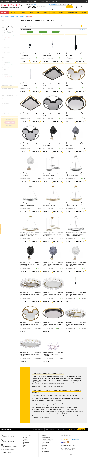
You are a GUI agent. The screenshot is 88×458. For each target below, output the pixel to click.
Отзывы (27, 1)
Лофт (6, 69)
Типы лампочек (45, 451)
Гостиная (30, 32)
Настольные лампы (9, 35)
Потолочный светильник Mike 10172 (29, 114)
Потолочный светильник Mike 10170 (52, 325)
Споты (6, 39)
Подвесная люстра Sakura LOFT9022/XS (50, 355)
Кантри (6, 67)
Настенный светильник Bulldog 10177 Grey (52, 265)
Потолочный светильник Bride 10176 (29, 355)
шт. (70, 429)
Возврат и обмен (45, 442)
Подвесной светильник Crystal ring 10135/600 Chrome (75, 174)
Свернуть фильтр (26, 26)
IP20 (5, 98)
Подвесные (7, 50)
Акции (24, 445)
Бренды (48, 1)
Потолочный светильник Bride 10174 (75, 325)
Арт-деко (7, 60)
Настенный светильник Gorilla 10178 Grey (75, 144)
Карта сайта (25, 446)
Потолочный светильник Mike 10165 (29, 144)
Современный (23, 16)
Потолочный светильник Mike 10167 (29, 325)
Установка (33, 1)
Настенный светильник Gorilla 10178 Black (52, 144)
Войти (85, 1)
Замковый (7, 62)
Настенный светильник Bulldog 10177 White (75, 265)
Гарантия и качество (46, 440)
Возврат (21, 1)
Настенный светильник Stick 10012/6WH (28, 84)
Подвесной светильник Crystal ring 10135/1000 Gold (29, 234)
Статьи (43, 449)
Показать (10, 122)
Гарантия (14, 1)
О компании (27, 435)
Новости (44, 448)
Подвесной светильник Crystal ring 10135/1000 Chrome (75, 234)
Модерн (7, 71)
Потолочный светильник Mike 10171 (52, 84)
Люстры (6, 32)
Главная (3, 16)
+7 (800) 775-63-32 (36, 6)
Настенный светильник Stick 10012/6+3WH (51, 54)
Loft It (6, 106)
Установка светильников (47, 439)
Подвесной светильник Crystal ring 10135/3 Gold (52, 234)
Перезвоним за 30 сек (54, 4)
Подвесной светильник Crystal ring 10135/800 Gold (52, 204)
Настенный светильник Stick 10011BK (74, 295)
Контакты (54, 1)
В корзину (35, 61)
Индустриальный (8, 64)
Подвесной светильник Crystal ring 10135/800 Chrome (29, 204)
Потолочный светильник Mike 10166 (52, 114)
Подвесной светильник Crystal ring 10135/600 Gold (75, 204)
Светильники (14, 16)
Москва (34, 4)
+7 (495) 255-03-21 (36, 8)
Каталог (4, 12)
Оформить (81, 429)
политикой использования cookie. (68, 452)
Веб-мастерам (45, 443)
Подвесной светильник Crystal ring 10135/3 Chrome (52, 174)
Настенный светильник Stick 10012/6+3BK (28, 54)
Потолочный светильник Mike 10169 (75, 114)
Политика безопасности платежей (68, 445)
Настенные (7, 47)
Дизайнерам (41, 1)
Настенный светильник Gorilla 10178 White (29, 174)
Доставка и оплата (5, 1)
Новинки (25, 443)
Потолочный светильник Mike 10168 (75, 84)
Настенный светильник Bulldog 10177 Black (29, 265)
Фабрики (25, 439)
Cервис (44, 435)
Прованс (6, 74)
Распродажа (26, 442)
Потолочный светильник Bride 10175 (52, 295)
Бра (5, 30)
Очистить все (81, 29)
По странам (25, 440)
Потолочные (7, 52)
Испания (6, 113)
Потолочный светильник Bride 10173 (29, 295)
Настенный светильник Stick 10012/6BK (74, 54)
